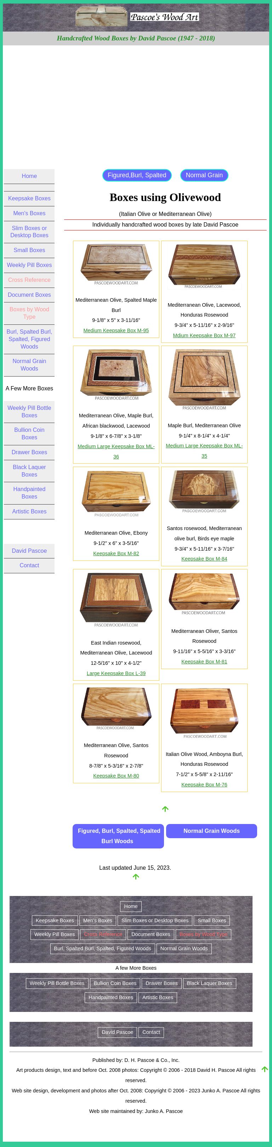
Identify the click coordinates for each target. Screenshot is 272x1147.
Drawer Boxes (29, 452)
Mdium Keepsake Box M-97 (204, 335)
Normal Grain (204, 175)
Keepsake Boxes (29, 198)
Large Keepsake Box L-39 (116, 673)
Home (29, 176)
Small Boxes (29, 250)
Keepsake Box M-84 (204, 559)
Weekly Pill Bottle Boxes (57, 983)
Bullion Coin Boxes (115, 983)
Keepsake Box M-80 (116, 776)
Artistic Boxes (29, 511)
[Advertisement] (136, 98)
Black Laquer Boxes (209, 983)
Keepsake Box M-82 (116, 553)
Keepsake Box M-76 (204, 784)
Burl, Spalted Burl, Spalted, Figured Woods (29, 339)
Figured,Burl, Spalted (137, 175)
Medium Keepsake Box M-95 (116, 330)
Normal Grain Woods (211, 831)
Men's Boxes (29, 213)
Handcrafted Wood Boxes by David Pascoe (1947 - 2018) (136, 38)
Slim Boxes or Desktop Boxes (155, 920)
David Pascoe (29, 551)
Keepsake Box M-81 (204, 661)
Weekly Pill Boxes (29, 265)
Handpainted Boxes (111, 997)
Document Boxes (29, 295)
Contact (29, 565)
